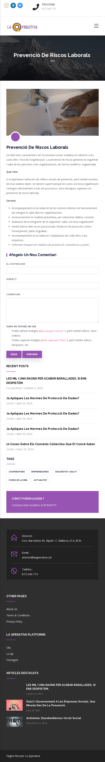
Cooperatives (14, 388)
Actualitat (40, 480)
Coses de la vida (18, 480)
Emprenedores (40, 472)
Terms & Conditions (18, 615)
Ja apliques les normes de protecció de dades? (42, 398)
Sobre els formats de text (21, 326)
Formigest (12, 660)
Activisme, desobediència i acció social (53, 718)
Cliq (8, 647)
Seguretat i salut (66, 472)
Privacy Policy (14, 621)
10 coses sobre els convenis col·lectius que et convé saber (50, 444)
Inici (52, 60)
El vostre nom (15, 264)
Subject (11, 279)
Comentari (13, 294)
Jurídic (10, 403)
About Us (11, 609)
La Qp (9, 653)
